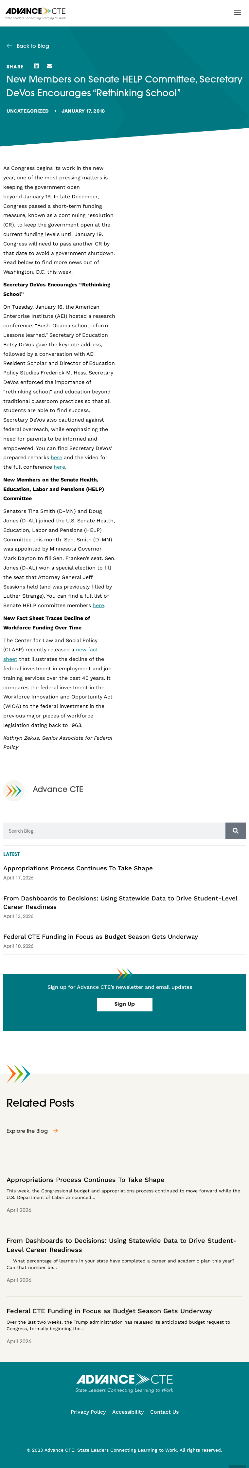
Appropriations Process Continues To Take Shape (78, 868)
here (56, 457)
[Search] (235, 831)
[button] (237, 12)
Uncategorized (28, 111)
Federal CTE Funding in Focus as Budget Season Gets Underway (100, 936)
